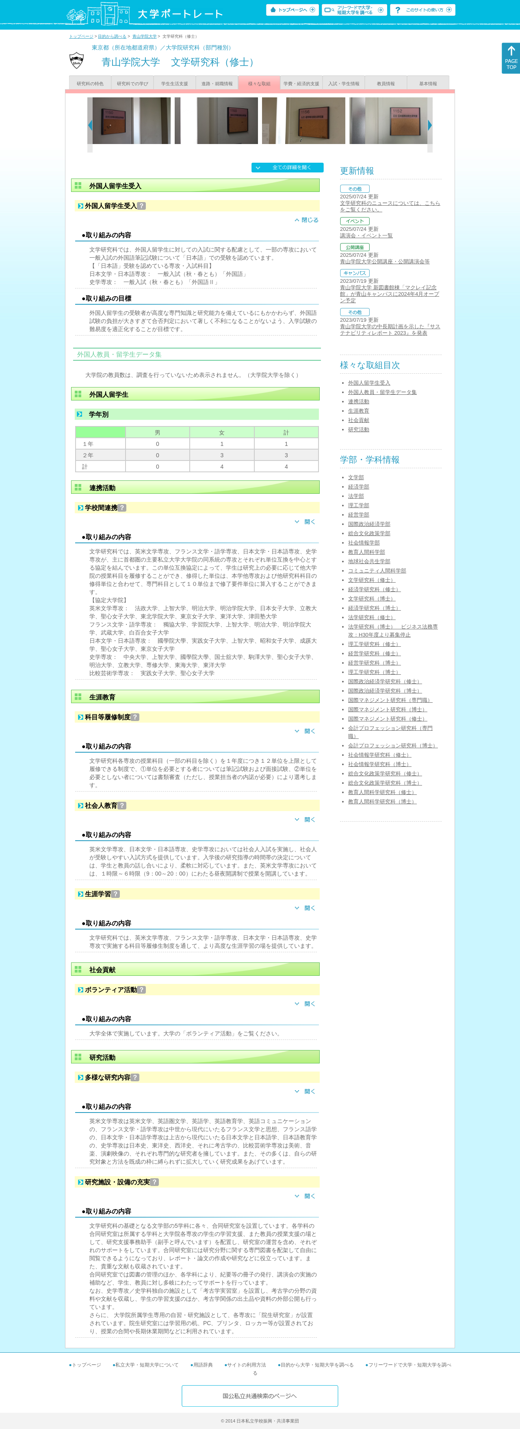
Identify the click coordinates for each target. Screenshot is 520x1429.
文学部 (356, 477)
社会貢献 (358, 420)
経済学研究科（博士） (374, 608)
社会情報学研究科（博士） (380, 764)
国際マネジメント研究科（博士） (387, 709)
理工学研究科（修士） (374, 644)
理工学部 (358, 505)
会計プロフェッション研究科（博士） (393, 745)
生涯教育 (358, 411)
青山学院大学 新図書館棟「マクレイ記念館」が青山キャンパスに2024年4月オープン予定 (389, 293)
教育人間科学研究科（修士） (382, 792)
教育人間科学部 (366, 552)
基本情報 (428, 83)
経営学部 (358, 515)
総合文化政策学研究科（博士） (385, 783)
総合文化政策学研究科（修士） (385, 773)
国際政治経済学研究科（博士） (385, 691)
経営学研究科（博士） (374, 663)
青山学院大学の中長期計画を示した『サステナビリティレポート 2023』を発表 (390, 329)
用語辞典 (203, 1365)
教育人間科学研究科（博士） (382, 801)
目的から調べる (112, 36)
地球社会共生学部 (369, 561)
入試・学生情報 (344, 83)
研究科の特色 (90, 83)
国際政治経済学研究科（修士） (385, 681)
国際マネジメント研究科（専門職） (390, 700)
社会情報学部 (364, 543)
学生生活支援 (174, 83)
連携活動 (358, 401)
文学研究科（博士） (372, 599)
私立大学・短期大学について (147, 1365)
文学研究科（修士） (372, 580)
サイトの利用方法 (246, 1365)
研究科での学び (132, 83)
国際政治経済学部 (369, 524)
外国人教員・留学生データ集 (382, 392)
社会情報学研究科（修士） (380, 755)
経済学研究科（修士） (374, 589)
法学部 (356, 496)
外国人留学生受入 (369, 383)
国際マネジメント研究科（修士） (387, 719)
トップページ (81, 36)
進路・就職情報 (217, 83)
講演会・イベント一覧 (366, 235)
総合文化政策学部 (369, 533)
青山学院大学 (144, 36)
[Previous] (90, 125)
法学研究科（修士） (372, 617)
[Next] (430, 125)
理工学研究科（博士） (374, 672)
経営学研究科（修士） (374, 653)
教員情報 (386, 83)
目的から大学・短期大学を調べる (317, 1365)
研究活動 (358, 429)
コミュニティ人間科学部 (377, 571)
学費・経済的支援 (301, 83)
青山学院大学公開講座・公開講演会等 (385, 261)
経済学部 (358, 487)
